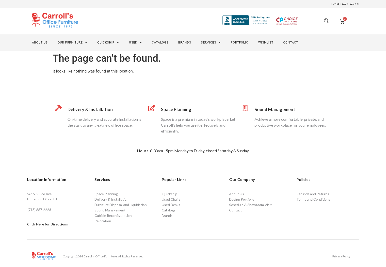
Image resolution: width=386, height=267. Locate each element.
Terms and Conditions (313, 199)
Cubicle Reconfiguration (113, 215)
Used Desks (171, 205)
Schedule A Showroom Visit (250, 205)
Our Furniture (72, 42)
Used (135, 42)
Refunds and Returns (312, 194)
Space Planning (176, 109)
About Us (40, 42)
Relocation (103, 221)
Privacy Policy (341, 256)
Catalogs (160, 42)
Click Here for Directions (47, 224)
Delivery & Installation (90, 109)
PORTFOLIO (239, 42)
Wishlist (265, 42)
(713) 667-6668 (345, 4)
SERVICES (211, 42)
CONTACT (290, 42)
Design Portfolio (241, 199)
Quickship (108, 42)
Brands (184, 42)
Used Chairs (171, 199)
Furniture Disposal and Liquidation (121, 205)
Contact (235, 210)
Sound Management (275, 109)
